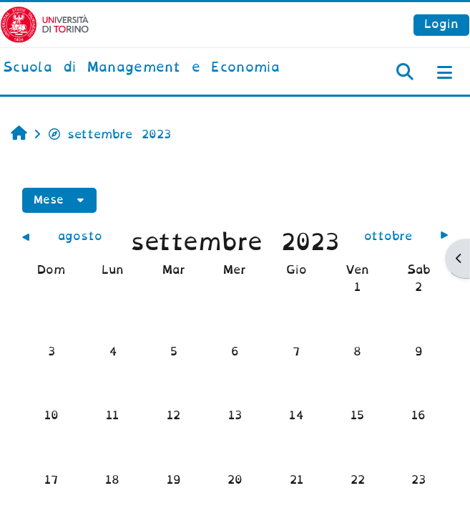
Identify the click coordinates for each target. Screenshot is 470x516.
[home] (141, 68)
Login (441, 24)
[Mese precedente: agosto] (74, 236)
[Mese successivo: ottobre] (395, 236)
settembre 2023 (109, 134)
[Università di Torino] (44, 24)
